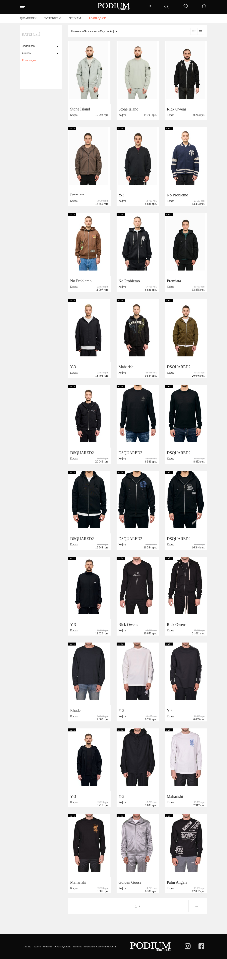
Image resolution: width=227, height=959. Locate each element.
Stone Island (80, 109)
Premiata (77, 195)
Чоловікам (28, 46)
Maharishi (127, 367)
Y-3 (121, 195)
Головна (76, 31)
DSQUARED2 (179, 367)
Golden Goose (130, 882)
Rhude (75, 710)
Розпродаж (29, 60)
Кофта (113, 31)
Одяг (103, 31)
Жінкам (26, 53)
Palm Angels (177, 882)
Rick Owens (176, 109)
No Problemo (177, 195)
